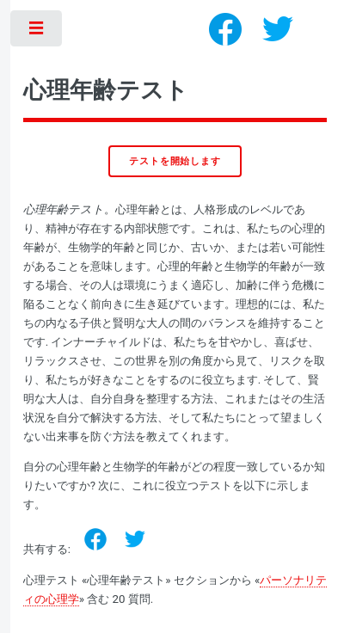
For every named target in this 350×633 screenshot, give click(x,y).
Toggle (37, 32)
